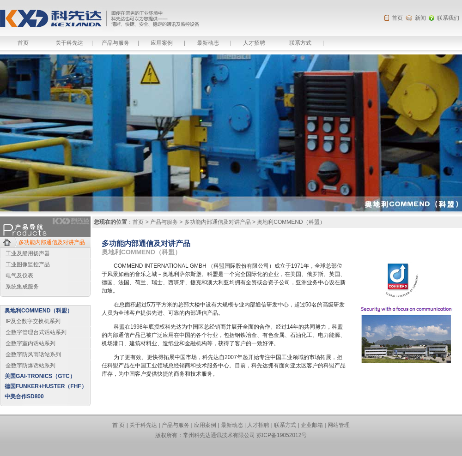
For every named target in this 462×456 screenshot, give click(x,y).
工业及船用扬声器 (28, 253)
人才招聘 (254, 43)
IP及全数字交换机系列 (33, 321)
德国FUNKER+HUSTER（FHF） (46, 386)
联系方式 (300, 43)
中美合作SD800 (24, 396)
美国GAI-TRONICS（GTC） (40, 376)
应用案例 (162, 43)
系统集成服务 (22, 286)
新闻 (420, 18)
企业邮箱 (312, 425)
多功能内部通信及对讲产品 (51, 242)
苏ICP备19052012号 (281, 435)
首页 (397, 18)
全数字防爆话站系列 (30, 365)
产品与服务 (115, 43)
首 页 (118, 425)
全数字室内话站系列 (30, 343)
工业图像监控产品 (28, 264)
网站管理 (339, 425)
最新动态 (208, 43)
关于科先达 (69, 43)
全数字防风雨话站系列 (33, 354)
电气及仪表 (19, 275)
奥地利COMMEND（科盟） (39, 310)
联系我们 (448, 18)
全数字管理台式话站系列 (36, 332)
